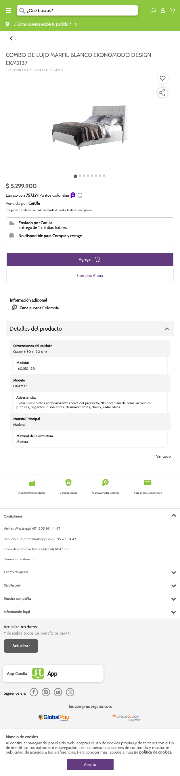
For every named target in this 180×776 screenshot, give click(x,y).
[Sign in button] (163, 10)
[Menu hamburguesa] (8, 10)
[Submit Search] (22, 10)
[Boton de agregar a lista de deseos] (163, 78)
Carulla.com (12, 585)
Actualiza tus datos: (21, 626)
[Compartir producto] (161, 92)
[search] (82, 10)
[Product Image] (89, 122)
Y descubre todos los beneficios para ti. (37, 633)
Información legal (17, 612)
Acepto (90, 764)
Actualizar (21, 645)
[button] (153, 10)
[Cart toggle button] (174, 10)
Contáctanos (13, 516)
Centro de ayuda (16, 572)
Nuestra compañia (17, 598)
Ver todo (163, 456)
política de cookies (155, 752)
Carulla (34, 203)
